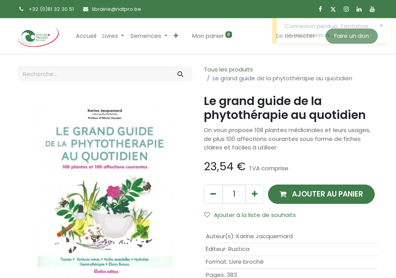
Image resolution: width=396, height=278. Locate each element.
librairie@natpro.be (116, 9)
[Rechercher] (180, 73)
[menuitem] (86, 36)
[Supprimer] (213, 194)
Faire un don (351, 36)
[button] (176, 36)
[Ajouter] (254, 194)
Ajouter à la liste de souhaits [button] (250, 215)
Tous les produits (228, 69)
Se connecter (295, 36)
